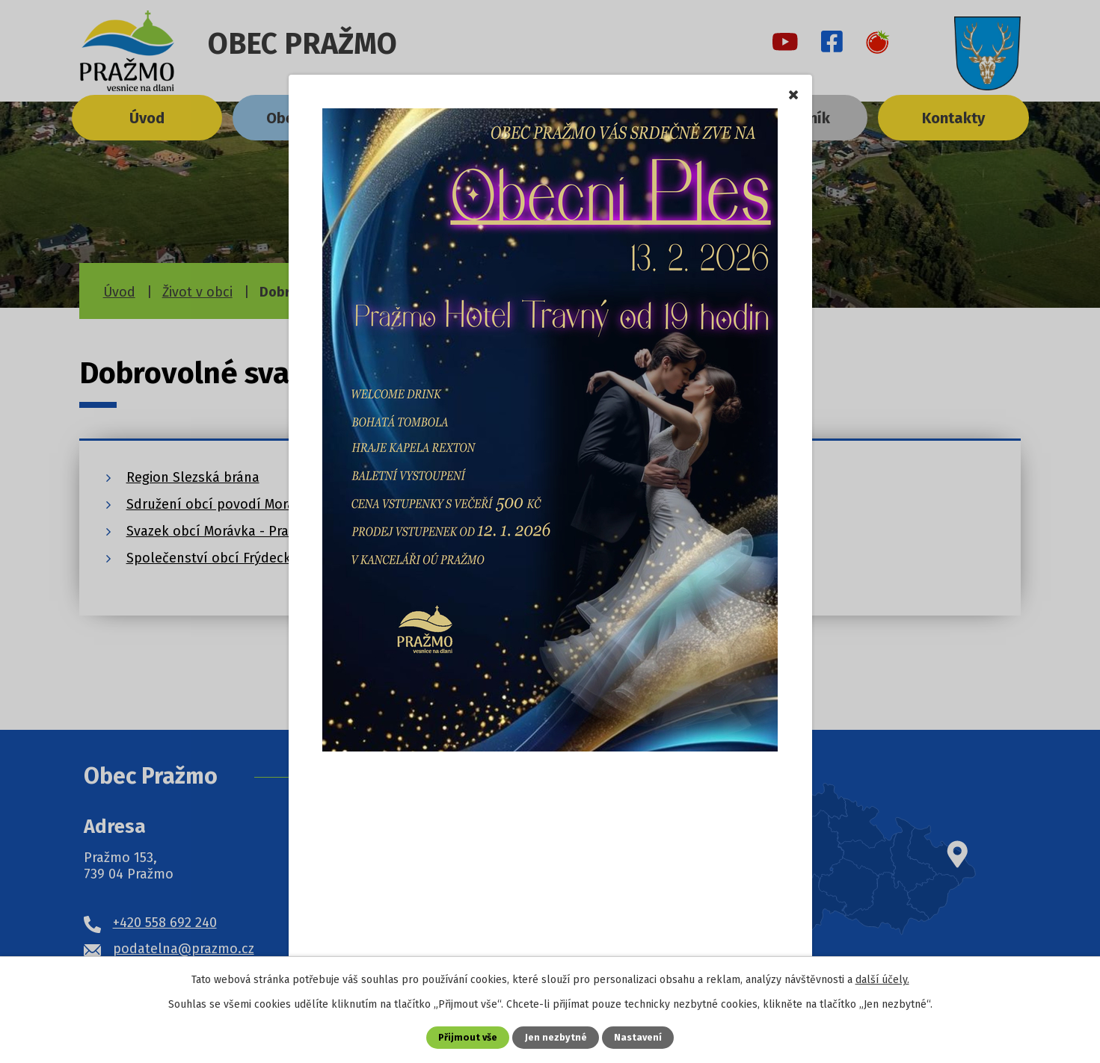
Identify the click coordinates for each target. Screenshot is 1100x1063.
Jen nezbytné (556, 1037)
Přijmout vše (467, 1037)
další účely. (882, 979)
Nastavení (638, 1037)
